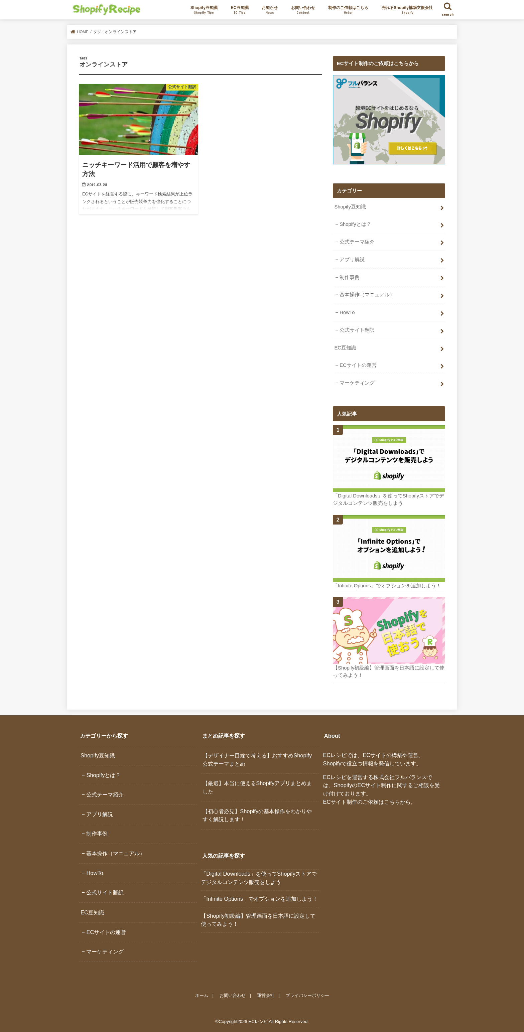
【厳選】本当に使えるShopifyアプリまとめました (257, 787)
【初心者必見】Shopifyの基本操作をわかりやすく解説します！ (257, 815)
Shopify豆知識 (204, 10)
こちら (392, 802)
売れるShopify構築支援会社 (407, 10)
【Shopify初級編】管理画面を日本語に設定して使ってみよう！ (258, 920)
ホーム (201, 995)
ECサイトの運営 (358, 365)
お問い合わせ (303, 10)
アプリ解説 (352, 259)
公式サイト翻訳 (357, 330)
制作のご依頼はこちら (348, 10)
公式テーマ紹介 (357, 242)
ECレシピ (257, 1021)
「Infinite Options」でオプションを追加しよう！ (259, 899)
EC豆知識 (240, 10)
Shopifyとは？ (355, 224)
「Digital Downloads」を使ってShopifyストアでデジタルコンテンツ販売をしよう (259, 878)
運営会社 (265, 995)
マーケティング (357, 383)
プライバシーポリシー (307, 995)
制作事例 (350, 277)
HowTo (347, 312)
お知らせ (270, 10)
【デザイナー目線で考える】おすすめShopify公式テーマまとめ (257, 759)
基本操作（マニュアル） (367, 294)
